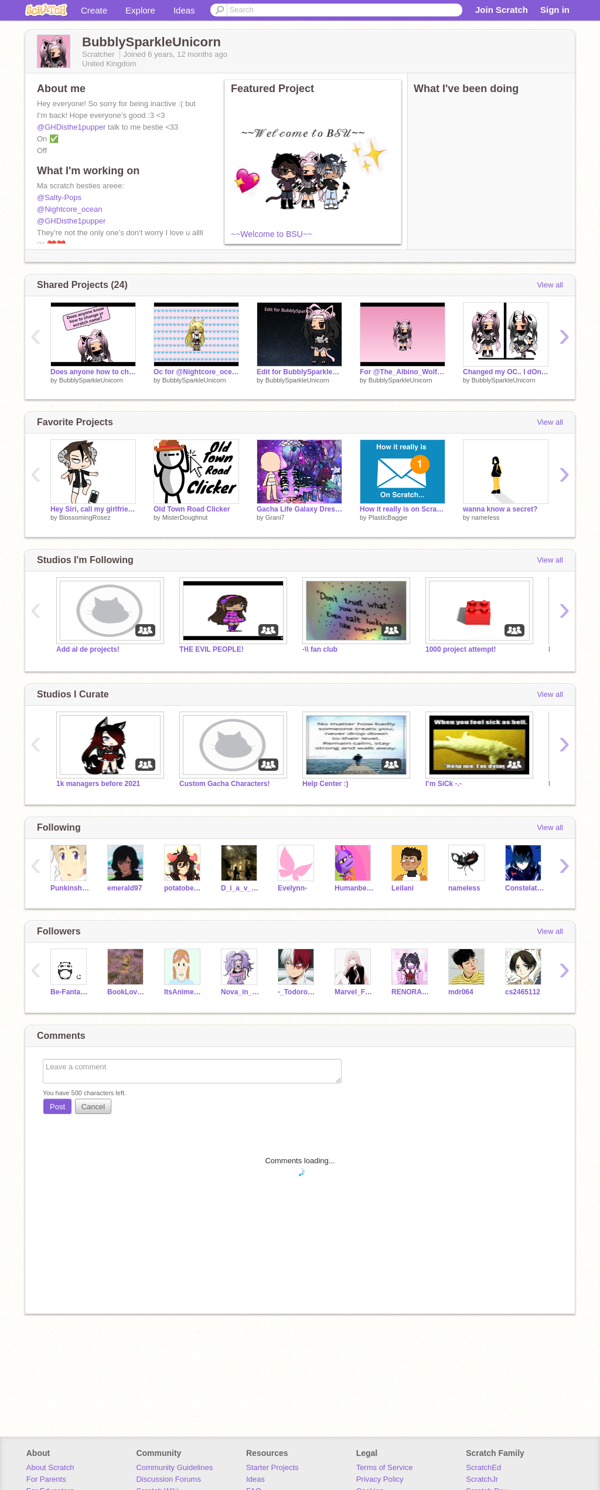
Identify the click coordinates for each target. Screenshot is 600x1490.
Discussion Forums (168, 1479)
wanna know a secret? (500, 509)
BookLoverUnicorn (126, 992)
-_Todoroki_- (297, 992)
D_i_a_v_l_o (240, 888)
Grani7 (275, 517)
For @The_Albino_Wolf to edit (402, 372)
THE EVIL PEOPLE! (211, 649)
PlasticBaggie (388, 517)
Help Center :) (325, 784)
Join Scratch (501, 10)
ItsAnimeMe (183, 992)
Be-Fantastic (70, 992)
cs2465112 (522, 992)
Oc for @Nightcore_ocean (196, 372)
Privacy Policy (380, 1479)
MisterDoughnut (185, 517)
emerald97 (124, 888)
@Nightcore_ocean (69, 209)
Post (57, 1106)
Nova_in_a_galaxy (240, 992)
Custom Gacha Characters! (224, 784)
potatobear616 (183, 888)
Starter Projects (272, 1467)
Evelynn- (292, 888)
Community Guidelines (174, 1467)
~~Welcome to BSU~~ (271, 234)
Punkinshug (70, 888)
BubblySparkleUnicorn (91, 380)
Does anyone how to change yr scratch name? (93, 372)
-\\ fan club (320, 649)
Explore (140, 10)
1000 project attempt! (460, 649)
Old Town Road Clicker (192, 509)
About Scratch (50, 1467)
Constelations (524, 888)
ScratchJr (482, 1479)
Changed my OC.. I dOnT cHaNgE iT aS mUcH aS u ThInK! (505, 372)
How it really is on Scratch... (402, 509)
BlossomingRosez (85, 517)
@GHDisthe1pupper (71, 127)
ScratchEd (483, 1467)
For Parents (46, 1479)
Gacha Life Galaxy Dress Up (299, 509)
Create (94, 10)
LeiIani (402, 888)
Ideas (184, 10)
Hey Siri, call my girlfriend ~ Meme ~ (93, 509)
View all (550, 284)
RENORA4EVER (411, 992)
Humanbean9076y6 (354, 888)
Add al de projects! (88, 649)
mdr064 (460, 992)
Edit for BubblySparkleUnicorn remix (299, 372)
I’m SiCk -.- (443, 784)
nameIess (486, 517)
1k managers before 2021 (98, 784)
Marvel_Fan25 (354, 992)
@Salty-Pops (59, 197)
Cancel (93, 1106)
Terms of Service (384, 1467)
